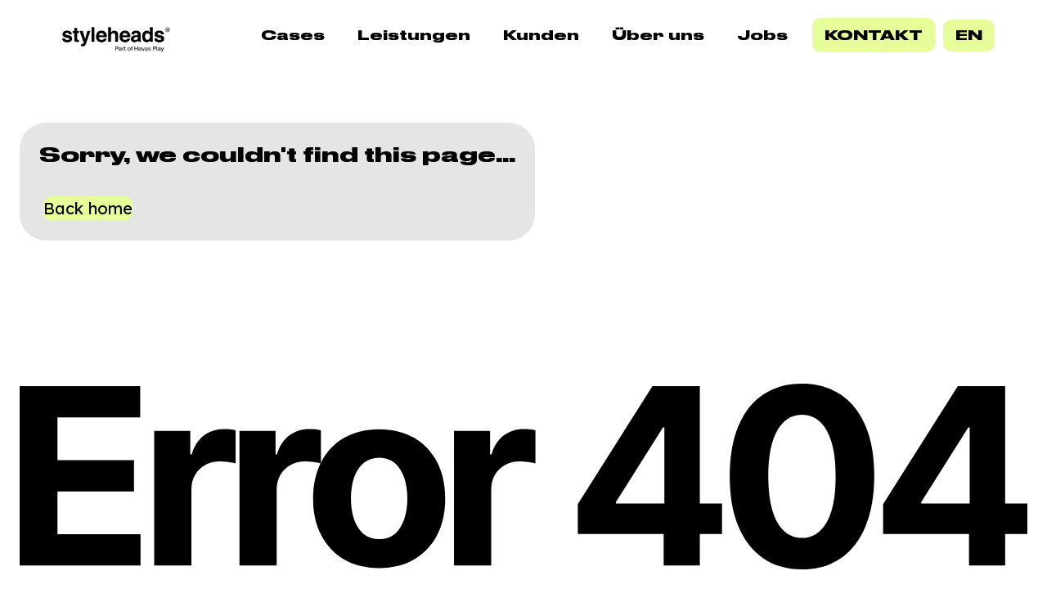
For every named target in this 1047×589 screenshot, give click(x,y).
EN (968, 35)
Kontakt (874, 35)
